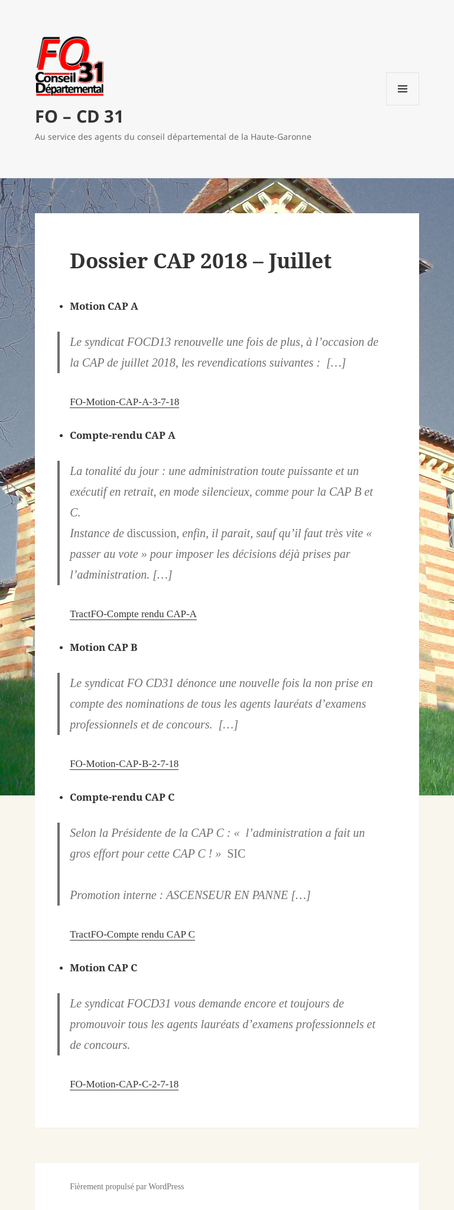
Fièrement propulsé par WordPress (127, 1186)
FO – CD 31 (79, 115)
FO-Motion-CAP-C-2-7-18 (124, 1084)
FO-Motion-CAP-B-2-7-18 (124, 763)
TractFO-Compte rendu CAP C (132, 934)
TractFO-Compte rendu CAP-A (133, 614)
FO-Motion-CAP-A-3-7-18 (124, 401)
